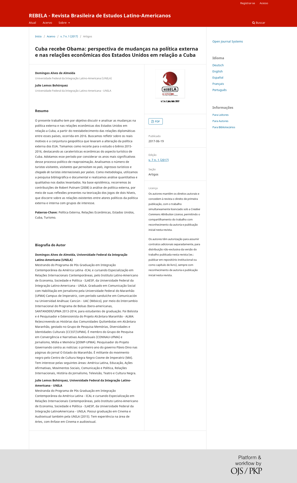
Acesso (264, 3)
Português (219, 90)
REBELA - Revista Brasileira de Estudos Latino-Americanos (100, 15)
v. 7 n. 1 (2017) (69, 36)
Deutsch (218, 65)
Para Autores (220, 121)
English (217, 71)
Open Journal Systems (227, 41)
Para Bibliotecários (223, 127)
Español (217, 77)
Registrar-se (247, 3)
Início (38, 36)
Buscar (258, 23)
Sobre (63, 23)
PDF (157, 121)
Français (218, 84)
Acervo (47, 23)
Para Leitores (220, 115)
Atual (32, 23)
